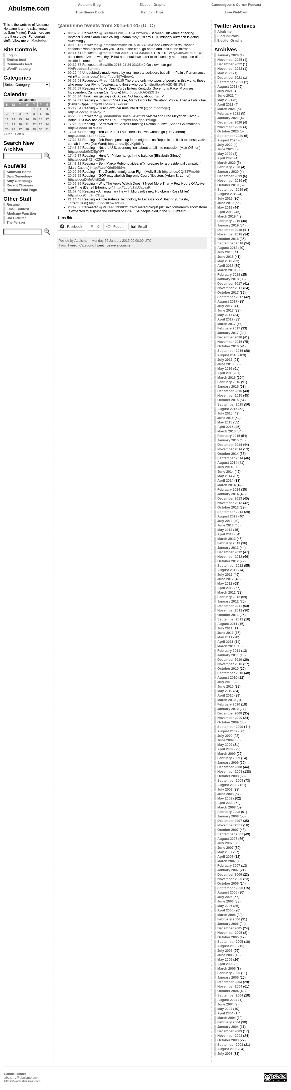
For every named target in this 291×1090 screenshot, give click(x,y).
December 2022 (229, 64)
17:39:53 (74, 140)
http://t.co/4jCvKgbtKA (126, 144)
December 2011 (229, 606)
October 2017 (228, 292)
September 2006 (230, 888)
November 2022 (229, 69)
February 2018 (228, 275)
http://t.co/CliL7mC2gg (86, 195)
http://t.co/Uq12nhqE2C (86, 136)
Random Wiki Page (22, 190)
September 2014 (230, 458)
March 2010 (226, 700)
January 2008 (228, 816)
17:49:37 (74, 155)
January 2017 (228, 333)
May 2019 (224, 207)
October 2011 (228, 615)
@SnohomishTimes (115, 116)
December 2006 (229, 874)
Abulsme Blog (89, 5)
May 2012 (224, 583)
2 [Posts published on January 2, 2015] (40, 109)
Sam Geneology (19, 176)
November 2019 (229, 181)
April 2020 (225, 158)
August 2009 (227, 731)
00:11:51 (74, 53)
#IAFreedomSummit (84, 69)
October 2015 (228, 400)
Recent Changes (20, 185)
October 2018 (228, 239)
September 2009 (230, 727)
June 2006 (225, 901)
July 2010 (225, 682)
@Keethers (108, 33)
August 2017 (227, 301)
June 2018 (225, 257)
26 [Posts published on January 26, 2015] (13, 129)
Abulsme (224, 31)
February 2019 (228, 221)
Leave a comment (120, 245)
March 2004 (226, 1018)
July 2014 (225, 467)
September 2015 (230, 404)
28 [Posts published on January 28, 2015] (27, 129)
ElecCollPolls (228, 36)
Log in (12, 55)
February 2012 (228, 597)
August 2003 (227, 1049)
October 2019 (228, 185)
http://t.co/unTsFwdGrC (110, 104)
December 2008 (229, 767)
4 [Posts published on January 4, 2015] (7, 114)
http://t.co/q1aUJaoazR (132, 187)
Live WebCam (236, 12)
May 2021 (224, 100)
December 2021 (229, 78)
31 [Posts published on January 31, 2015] (47, 129)
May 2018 (224, 261)
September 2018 (230, 243)
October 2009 (228, 722)
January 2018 (228, 279)
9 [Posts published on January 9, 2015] (40, 114)
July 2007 (225, 843)
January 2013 (228, 548)
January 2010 (228, 709)
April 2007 (225, 857)
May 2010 (224, 691)
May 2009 (224, 745)
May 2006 (224, 906)
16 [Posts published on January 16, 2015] (40, 119)
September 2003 (230, 1045)
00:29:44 (74, 73)
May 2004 (224, 1009)
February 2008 (228, 812)
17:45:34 (74, 148)
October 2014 (228, 454)
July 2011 (225, 628)
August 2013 (227, 516)
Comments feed (19, 64)
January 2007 (228, 870)
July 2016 (225, 360)
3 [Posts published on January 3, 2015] (47, 109)
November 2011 (229, 610)
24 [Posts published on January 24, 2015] (47, 124)
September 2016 (230, 351)
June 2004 (225, 1004)
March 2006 (226, 915)
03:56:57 (74, 88)
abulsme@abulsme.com (21, 1077)
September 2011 (230, 619)
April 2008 (225, 803)
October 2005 (228, 937)
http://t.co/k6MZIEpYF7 (86, 152)
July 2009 (225, 736)
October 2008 (228, 776)
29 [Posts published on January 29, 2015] (34, 129)
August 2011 (227, 624)
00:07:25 (74, 33)
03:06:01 (74, 80)
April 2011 (225, 642)
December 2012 (229, 552)
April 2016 (225, 373)
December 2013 (229, 498)
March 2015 (226, 431)
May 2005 (224, 959)
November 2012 (229, 557)
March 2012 (226, 592)
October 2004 (228, 991)
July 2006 (225, 897)
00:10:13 (74, 45)
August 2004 (227, 1000)
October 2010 (228, 668)
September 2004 (230, 995)
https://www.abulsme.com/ (22, 1081)
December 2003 (229, 1031)
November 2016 (229, 342)
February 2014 (228, 489)
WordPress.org (19, 69)
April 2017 (225, 319)
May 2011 (224, 637)
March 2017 (226, 324)
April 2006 (225, 910)
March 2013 (226, 539)
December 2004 (229, 982)
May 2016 (224, 369)
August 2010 (227, 677)
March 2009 (226, 754)
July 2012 (225, 574)
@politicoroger (157, 108)
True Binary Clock (90, 12)
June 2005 (225, 955)
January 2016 (228, 386)
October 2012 (228, 561)
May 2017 (224, 315)
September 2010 (230, 673)
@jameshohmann (113, 45)
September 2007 (230, 834)
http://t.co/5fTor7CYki (85, 128)
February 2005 (228, 973)
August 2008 (227, 785)
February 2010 (228, 704)
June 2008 (225, 794)
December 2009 (229, 713)
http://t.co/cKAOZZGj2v (140, 92)
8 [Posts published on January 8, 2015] (34, 114)
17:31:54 (74, 132)
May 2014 (224, 476)
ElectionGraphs (229, 40)
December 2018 (229, 230)
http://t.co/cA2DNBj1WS (166, 84)
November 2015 (229, 395)
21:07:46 (74, 191)
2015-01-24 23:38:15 (137, 53)
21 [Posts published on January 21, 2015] (27, 124)
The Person (16, 222)
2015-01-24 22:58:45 (133, 33)
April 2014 (225, 480)
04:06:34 (74, 96)
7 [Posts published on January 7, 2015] (27, 114)
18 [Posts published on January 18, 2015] (6, 124)
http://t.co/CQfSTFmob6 (181, 172)
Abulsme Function (21, 213)
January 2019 (228, 225)
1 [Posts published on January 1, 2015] (34, 109)
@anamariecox (86, 76)
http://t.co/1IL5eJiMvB (106, 203)
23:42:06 (74, 207)
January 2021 (228, 118)
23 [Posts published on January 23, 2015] (40, 124)
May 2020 (224, 154)
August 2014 (227, 463)
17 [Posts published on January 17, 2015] (47, 119)
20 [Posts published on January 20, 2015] (20, 124)
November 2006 (229, 879)
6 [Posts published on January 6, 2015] (20, 114)
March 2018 (226, 270)
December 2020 (229, 122)
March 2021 (226, 109)
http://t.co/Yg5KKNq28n (87, 112)
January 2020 (228, 172)
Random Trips (152, 12)
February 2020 (228, 167)
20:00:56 (74, 172)
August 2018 (227, 248)
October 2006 (228, 883)
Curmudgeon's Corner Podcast (236, 5)
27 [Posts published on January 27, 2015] (20, 129)
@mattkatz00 (109, 53)
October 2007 (228, 830)
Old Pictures (16, 218)
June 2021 (225, 95)
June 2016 (225, 364)
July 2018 (225, 252)
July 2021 (225, 91)
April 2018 (225, 266)
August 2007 (227, 839)
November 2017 (229, 288)
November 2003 (229, 1036)
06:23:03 (74, 116)
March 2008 (226, 807)
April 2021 (225, 104)
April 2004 (225, 1013)
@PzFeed (106, 207)
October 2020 (228, 131)
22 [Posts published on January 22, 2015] (34, 124)
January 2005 (228, 977)
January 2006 (228, 924)
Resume (13, 204)
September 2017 (230, 297)
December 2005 (229, 928)
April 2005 (225, 964)
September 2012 (230, 566)
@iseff (104, 80)
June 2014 (225, 472)
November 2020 (229, 127)
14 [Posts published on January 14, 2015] (27, 119)
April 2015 (225, 427)
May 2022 (224, 73)
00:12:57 (74, 65)
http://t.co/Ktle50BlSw (107, 168)
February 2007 (228, 865)
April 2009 (225, 749)
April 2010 (225, 695)
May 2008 (224, 798)
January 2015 (228, 440)
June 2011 (225, 633)
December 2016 (229, 337)
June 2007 (225, 848)
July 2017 (225, 306)
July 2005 (225, 951)
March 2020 (226, 163)
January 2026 (228, 55)
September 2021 (230, 82)
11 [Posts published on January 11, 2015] (6, 119)
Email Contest (18, 209)
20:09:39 (74, 183)
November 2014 (229, 449)
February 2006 (228, 919)
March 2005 (226, 968)
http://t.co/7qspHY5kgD (139, 120)
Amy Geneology (19, 181)
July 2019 (225, 198)
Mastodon (39, 40)
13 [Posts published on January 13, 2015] (20, 119)
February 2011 (228, 651)
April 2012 (225, 588)
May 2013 (224, 530)
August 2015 (227, 409)
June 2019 (225, 203)
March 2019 (226, 216)
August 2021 (227, 86)
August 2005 (227, 946)
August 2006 (227, 892)
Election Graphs (152, 5)
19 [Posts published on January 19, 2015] (13, 124)
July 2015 (225, 413)
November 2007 (229, 825)
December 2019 (229, 176)
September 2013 (230, 512)
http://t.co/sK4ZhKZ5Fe (86, 159)
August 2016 (227, 355)
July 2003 (225, 1054)
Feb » (19, 134)
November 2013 (229, 503)
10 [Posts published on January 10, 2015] (47, 114)
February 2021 (228, 113)
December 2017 (229, 283)
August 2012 (227, 570)
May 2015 (224, 422)
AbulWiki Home (19, 172)
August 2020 (227, 140)
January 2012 (228, 601)
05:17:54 (74, 108)
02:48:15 (117, 80)
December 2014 (229, 445)
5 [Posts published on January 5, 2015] (13, 114)
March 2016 (226, 377)
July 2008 (225, 789)
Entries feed (16, 60)
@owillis (106, 65)
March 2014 (226, 485)
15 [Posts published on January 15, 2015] (34, 119)
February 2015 (228, 436)
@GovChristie (184, 53)
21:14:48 (74, 199)
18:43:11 (74, 163)
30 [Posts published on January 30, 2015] (40, 129)
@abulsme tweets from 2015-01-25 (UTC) (106, 25)
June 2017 (225, 310)
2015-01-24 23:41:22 (144, 45)
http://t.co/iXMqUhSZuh (86, 179)
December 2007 (229, 821)
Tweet (72, 245)
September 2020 (230, 136)
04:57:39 (74, 100)
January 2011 (228, 655)
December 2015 (229, 391)
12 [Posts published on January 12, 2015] (13, 119)
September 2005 (230, 942)
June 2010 (225, 686)
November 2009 (229, 718)
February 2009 (228, 758)
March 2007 (226, 861)
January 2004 (228, 1027)
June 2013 (225, 525)
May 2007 (224, 852)
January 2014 (228, 494)
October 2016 (228, 346)
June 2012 (225, 579)
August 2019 (227, 194)
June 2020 (225, 149)
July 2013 (225, 521)
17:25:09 (74, 124)
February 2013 (228, 543)
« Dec (7, 134)
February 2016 (228, 382)
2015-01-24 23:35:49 (130, 65)
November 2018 (229, 234)
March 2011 (226, 646)
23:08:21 (122, 207)
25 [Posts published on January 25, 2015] (6, 129)
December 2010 (229, 660)
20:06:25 (74, 175)
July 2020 (225, 145)
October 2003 (228, 1040)
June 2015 (225, 418)
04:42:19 (138, 116)
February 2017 (228, 328)
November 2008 (229, 771)
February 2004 (228, 1022)
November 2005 (229, 933)
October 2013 (228, 507)
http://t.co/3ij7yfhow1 (117, 76)
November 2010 (229, 664)
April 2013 (225, 534)
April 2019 (225, 212)
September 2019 (230, 189)
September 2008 (230, 780)
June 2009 (225, 740)
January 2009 (228, 763)
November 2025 (229, 60)
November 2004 (229, 986)
